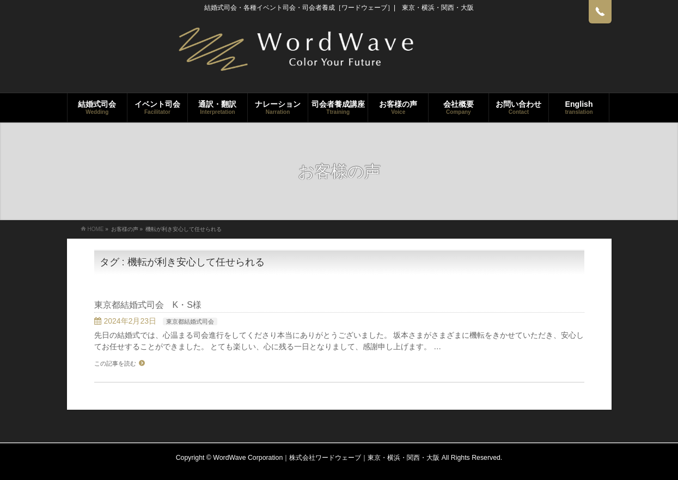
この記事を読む (115, 363)
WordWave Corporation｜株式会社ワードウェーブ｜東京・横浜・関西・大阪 (326, 457)
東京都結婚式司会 (190, 321)
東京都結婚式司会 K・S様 (147, 304)
